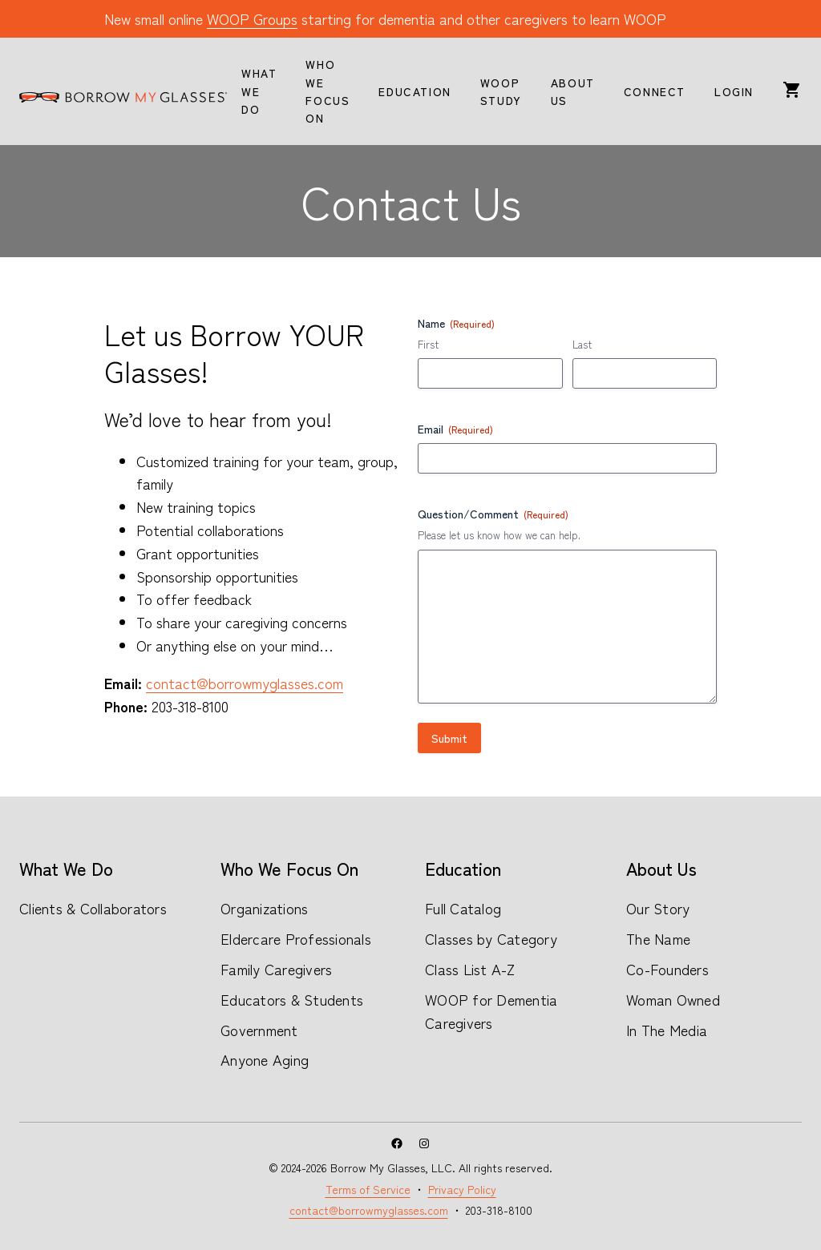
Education (463, 868)
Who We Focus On (289, 868)
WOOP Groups (252, 18)
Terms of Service (368, 1189)
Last (582, 344)
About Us (661, 868)
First (428, 344)
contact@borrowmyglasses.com (244, 682)
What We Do (66, 868)
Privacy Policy (462, 1189)
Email (455, 429)
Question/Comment (493, 514)
